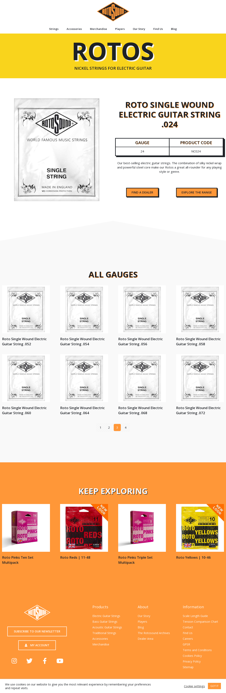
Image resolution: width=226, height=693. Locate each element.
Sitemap (188, 667)
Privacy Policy (192, 661)
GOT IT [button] (214, 686)
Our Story (139, 29)
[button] (142, 192)
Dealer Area (145, 639)
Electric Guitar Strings (106, 616)
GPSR (186, 644)
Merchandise (98, 29)
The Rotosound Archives (154, 633)
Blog (174, 29)
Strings (53, 29)
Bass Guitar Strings (104, 621)
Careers (188, 639)
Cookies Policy (192, 656)
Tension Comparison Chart (200, 621)
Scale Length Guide (195, 616)
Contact (188, 627)
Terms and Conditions (197, 650)
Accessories (74, 29)
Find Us (158, 29)
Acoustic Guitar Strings (107, 627)
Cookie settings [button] (194, 686)
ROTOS (112, 57)
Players (120, 29)
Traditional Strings (104, 633)
